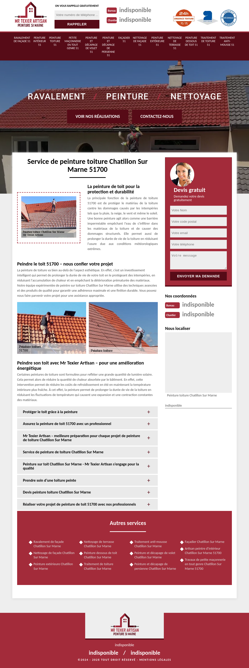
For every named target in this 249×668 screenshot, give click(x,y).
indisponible (135, 10)
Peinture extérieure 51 (157, 41)
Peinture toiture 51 (55, 41)
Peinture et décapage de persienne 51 (108, 46)
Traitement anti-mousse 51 (227, 41)
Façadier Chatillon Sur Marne (204, 542)
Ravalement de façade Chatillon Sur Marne (49, 544)
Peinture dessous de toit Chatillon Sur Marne (100, 555)
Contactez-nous (156, 116)
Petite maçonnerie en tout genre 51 (72, 43)
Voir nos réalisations (98, 116)
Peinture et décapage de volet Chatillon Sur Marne (154, 555)
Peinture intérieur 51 (39, 41)
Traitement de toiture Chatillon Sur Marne (98, 566)
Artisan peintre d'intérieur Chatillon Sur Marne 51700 (203, 551)
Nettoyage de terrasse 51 (175, 43)
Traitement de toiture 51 (208, 41)
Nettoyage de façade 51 (140, 41)
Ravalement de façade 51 (22, 39)
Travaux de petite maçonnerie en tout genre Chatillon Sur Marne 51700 (205, 564)
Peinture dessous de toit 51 (191, 41)
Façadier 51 (124, 39)
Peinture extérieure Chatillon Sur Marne (53, 566)
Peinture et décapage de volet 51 (91, 44)
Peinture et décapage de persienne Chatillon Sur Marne (155, 566)
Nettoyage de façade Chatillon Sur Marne (54, 555)
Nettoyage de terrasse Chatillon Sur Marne (99, 544)
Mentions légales (155, 659)
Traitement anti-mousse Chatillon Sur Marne (150, 544)
